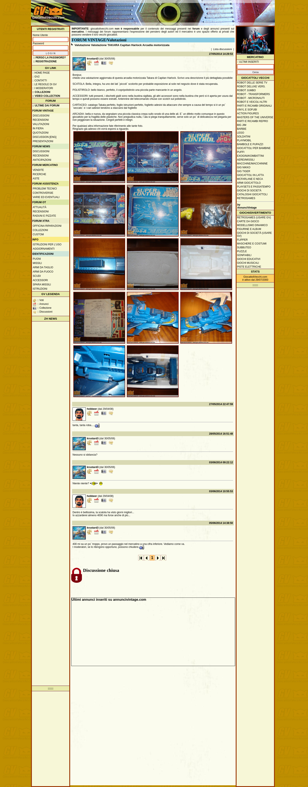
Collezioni (40, 230)
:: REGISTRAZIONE (45, 61)
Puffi (240, 152)
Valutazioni (41, 124)
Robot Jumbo (246, 90)
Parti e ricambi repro (252, 121)
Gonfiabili (244, 255)
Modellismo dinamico (252, 225)
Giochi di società (249, 190)
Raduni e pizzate (44, 215)
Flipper (242, 239)
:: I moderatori (42, 88)
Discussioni (41, 115)
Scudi (37, 275)
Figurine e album (249, 229)
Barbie (241, 128)
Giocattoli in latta (250, 175)
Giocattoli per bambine (254, 148)
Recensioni (41, 119)
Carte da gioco (248, 221)
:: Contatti (39, 80)
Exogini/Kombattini (250, 155)
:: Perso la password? (49, 57)
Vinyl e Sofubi (247, 109)
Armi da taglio (43, 267)
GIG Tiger (243, 171)
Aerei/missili (246, 159)
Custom (38, 234)
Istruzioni (40, 288)
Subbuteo (244, 247)
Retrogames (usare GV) (254, 217)
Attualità (39, 207)
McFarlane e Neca (250, 178)
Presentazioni (43, 141)
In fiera (38, 128)
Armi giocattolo (249, 182)
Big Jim (241, 125)
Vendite (38, 169)
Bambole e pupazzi (250, 144)
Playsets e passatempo (254, 186)
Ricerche (39, 174)
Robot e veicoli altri (252, 101)
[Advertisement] (196, 10)
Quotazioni (41, 132)
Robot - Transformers (253, 94)
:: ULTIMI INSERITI (248, 61)
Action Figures (248, 113)
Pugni (37, 258)
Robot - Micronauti (251, 98)
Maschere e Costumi (252, 243)
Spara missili (42, 284)
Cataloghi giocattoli (252, 194)
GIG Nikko (243, 167)
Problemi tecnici (45, 188)
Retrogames (246, 198)
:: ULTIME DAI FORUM (45, 105)
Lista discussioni (222, 49)
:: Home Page (41, 72)
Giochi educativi (248, 259)
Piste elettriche (249, 266)
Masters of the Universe (255, 117)
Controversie (43, 192)
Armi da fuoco (43, 271)
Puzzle (242, 251)
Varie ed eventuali (46, 197)
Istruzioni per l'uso (47, 244)
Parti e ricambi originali (254, 105)
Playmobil (244, 140)
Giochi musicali (248, 262)
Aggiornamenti (44, 248)
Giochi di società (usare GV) (254, 234)
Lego (240, 132)
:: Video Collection (46, 95)
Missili (37, 263)
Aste (36, 178)
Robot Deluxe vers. (251, 86)
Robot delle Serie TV (252, 82)
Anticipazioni (42, 159)
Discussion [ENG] (44, 137)
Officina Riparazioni (47, 225)
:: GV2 (36, 76)
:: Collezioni (41, 92)
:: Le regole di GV (44, 84)
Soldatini (243, 136)
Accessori (40, 280)
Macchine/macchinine (252, 163)
